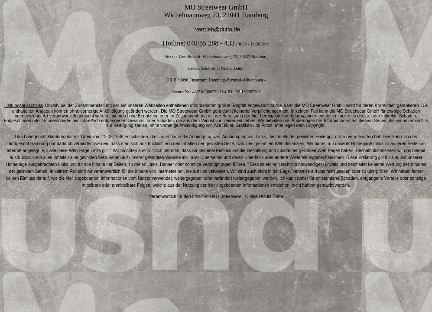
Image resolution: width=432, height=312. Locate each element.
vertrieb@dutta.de (217, 29)
